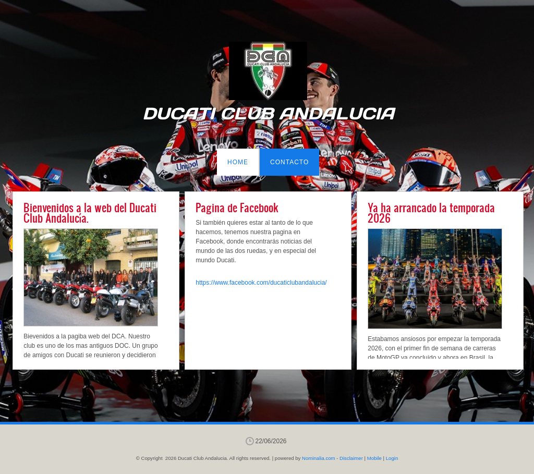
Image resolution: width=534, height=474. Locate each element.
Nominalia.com (318, 458)
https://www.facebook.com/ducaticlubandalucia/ (261, 282)
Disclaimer (351, 458)
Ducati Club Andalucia (268, 113)
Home (237, 162)
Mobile (374, 458)
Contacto (289, 162)
